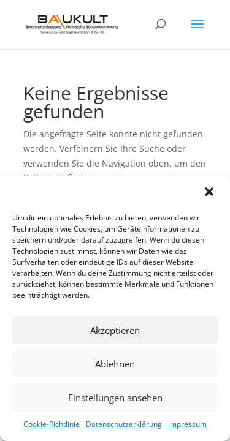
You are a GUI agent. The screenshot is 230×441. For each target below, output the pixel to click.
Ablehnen (115, 364)
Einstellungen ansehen (115, 397)
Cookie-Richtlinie (51, 424)
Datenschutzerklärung (124, 424)
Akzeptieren (115, 330)
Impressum (187, 424)
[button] (210, 193)
